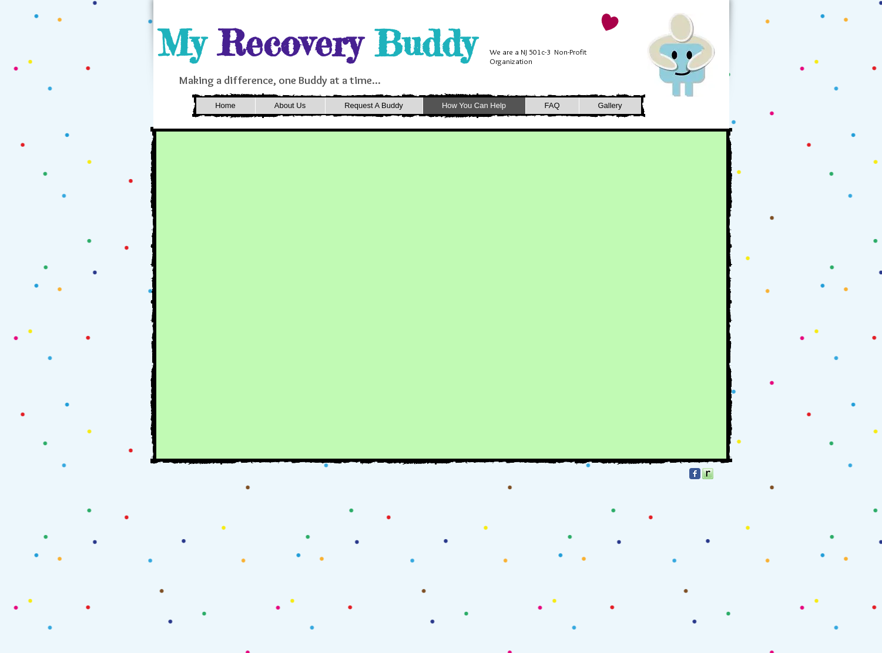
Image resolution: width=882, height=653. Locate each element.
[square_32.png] (707, 473)
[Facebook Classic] (694, 473)
